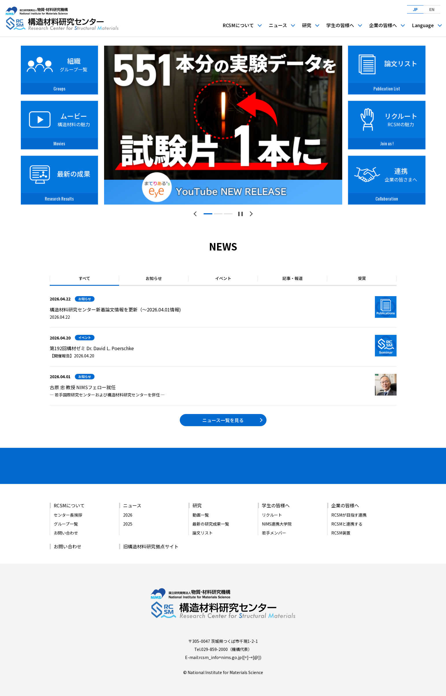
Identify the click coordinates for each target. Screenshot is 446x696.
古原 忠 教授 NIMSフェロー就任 (83, 387)
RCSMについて (238, 24)
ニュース (278, 24)
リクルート (272, 513)
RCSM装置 (340, 531)
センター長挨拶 (68, 513)
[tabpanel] (223, 125)
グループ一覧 (66, 522)
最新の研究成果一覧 (211, 522)
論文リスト (203, 531)
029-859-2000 (214, 647)
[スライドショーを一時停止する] (240, 214)
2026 (127, 513)
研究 (306, 24)
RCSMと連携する (346, 522)
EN (431, 9)
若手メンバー (274, 531)
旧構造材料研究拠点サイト (151, 544)
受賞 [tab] (362, 278)
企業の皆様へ (383, 24)
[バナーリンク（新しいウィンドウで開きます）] (82, 473)
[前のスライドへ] (196, 213)
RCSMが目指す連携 (349, 513)
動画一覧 (201, 513)
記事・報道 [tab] (292, 278)
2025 (127, 522)
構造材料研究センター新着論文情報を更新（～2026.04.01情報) (115, 309)
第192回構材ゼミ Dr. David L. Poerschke (92, 348)
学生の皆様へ (340, 24)
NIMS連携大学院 (277, 522)
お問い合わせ (66, 531)
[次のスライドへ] (250, 213)
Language (423, 24)
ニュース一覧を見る (223, 420)
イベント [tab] (223, 278)
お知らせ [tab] (154, 278)
